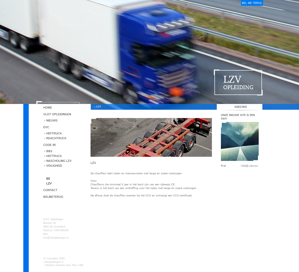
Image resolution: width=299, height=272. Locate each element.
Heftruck (54, 133)
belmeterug (252, 3)
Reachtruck (56, 138)
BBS (49, 151)
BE (48, 178)
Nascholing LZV (59, 161)
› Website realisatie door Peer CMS (63, 265)
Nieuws (52, 120)
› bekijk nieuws (249, 165)
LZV (98, 106)
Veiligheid (54, 165)
